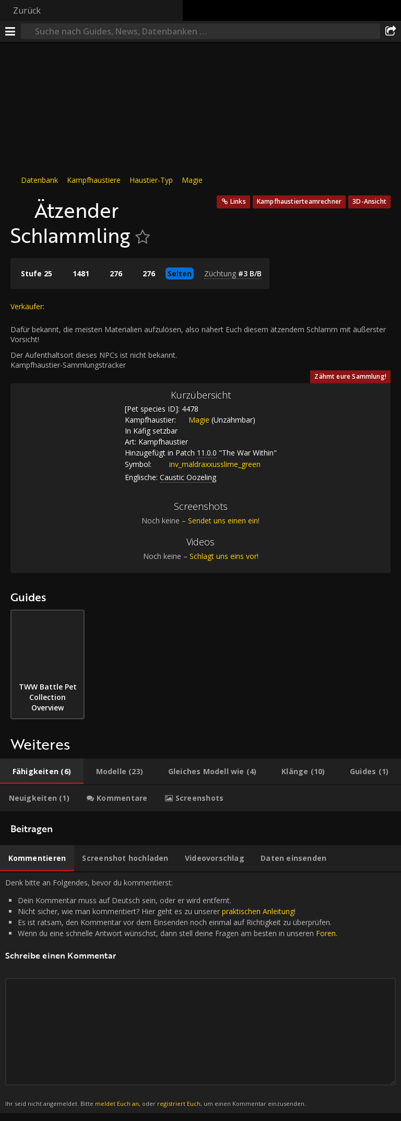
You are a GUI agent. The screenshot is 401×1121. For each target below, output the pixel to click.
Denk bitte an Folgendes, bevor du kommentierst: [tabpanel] (200, 993)
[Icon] (20, 205)
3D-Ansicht (369, 201)
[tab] (42, 771)
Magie (192, 180)
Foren (326, 933)
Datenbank (39, 180)
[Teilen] (390, 31)
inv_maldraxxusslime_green (207, 464)
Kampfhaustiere (94, 180)
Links (238, 201)
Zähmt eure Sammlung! (350, 376)
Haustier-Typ (151, 180)
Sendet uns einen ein (223, 521)
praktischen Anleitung (258, 911)
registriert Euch (178, 1103)
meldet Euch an (117, 1103)
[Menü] (10, 31)
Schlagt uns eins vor (223, 556)
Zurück (27, 10)
